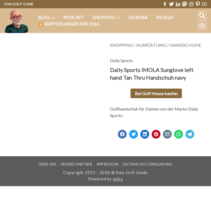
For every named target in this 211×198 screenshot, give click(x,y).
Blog (46, 17)
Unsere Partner (76, 164)
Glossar (138, 17)
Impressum (109, 164)
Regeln (164, 17)
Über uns (44, 164)
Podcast (73, 17)
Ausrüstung (151, 45)
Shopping (106, 17)
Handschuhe (185, 45)
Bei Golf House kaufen (156, 93)
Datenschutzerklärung (151, 164)
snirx (118, 178)
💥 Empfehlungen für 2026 (68, 23)
